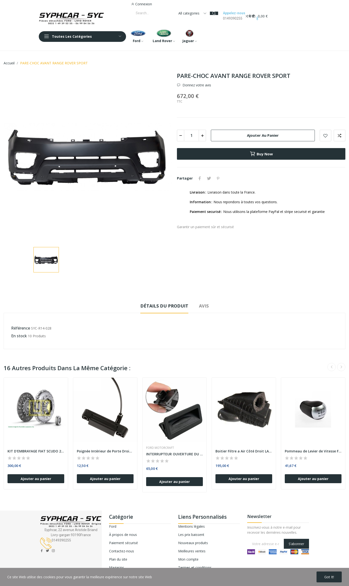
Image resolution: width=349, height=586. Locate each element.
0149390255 (232, 18)
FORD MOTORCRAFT (160, 447)
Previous (331, 367)
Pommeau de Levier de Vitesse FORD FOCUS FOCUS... (313, 451)
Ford (112, 526)
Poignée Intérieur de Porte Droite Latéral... (105, 451)
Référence (20, 328)
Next (341, 367)
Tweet (209, 178)
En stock (19, 335)
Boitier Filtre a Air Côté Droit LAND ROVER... (243, 451)
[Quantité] (191, 135)
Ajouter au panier (263, 135)
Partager (199, 178)
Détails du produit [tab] (164, 306)
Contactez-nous (121, 551)
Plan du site (118, 559)
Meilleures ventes (192, 551)
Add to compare (339, 135)
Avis (204, 306)
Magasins (116, 567)
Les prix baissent (191, 534)
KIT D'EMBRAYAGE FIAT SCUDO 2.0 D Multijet (36, 451)
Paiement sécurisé (123, 543)
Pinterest (218, 178)
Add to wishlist (325, 135)
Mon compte (188, 559)
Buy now (261, 154)
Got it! (329, 577)
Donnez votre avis (196, 85)
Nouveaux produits (193, 543)
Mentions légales (191, 526)
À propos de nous (123, 534)
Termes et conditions (195, 567)
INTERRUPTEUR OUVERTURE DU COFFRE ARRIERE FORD (174, 454)
